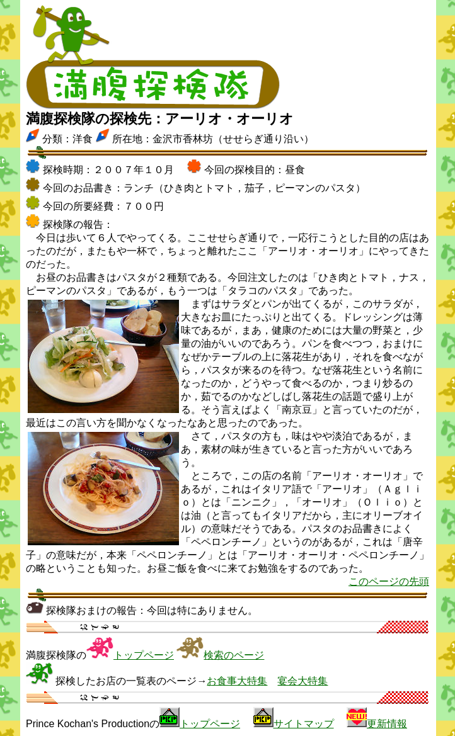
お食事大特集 (237, 681)
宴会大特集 (302, 681)
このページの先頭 (388, 581)
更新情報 (387, 723)
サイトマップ (304, 723)
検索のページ (234, 655)
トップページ (143, 655)
